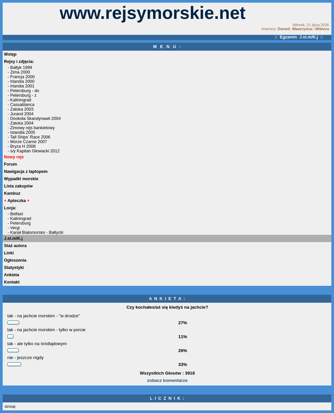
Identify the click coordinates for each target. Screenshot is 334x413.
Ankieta (11, 275)
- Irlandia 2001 (21, 86)
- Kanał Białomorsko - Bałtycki (35, 232)
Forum (10, 164)
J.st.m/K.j (13, 238)
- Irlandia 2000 (21, 81)
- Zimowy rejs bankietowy (31, 128)
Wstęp (10, 54)
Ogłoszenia (15, 260)
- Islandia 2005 (21, 132)
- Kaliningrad (19, 100)
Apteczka (16, 200)
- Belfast (15, 214)
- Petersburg (19, 223)
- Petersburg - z (22, 95)
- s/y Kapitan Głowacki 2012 (34, 151)
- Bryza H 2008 (21, 146)
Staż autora (15, 245)
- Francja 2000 (21, 77)
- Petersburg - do (23, 90)
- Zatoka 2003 (20, 109)
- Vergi (14, 228)
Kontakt (12, 282)
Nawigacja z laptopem (26, 171)
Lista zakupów (18, 186)
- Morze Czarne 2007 (27, 141)
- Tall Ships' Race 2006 (29, 137)
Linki (9, 253)
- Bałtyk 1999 (20, 67)
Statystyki (14, 267)
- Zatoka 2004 (20, 123)
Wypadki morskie (21, 179)
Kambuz (12, 193)
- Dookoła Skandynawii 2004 (34, 118)
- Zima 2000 (19, 72)
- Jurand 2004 (20, 114)
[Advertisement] (26, 18)
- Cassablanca (21, 104)
